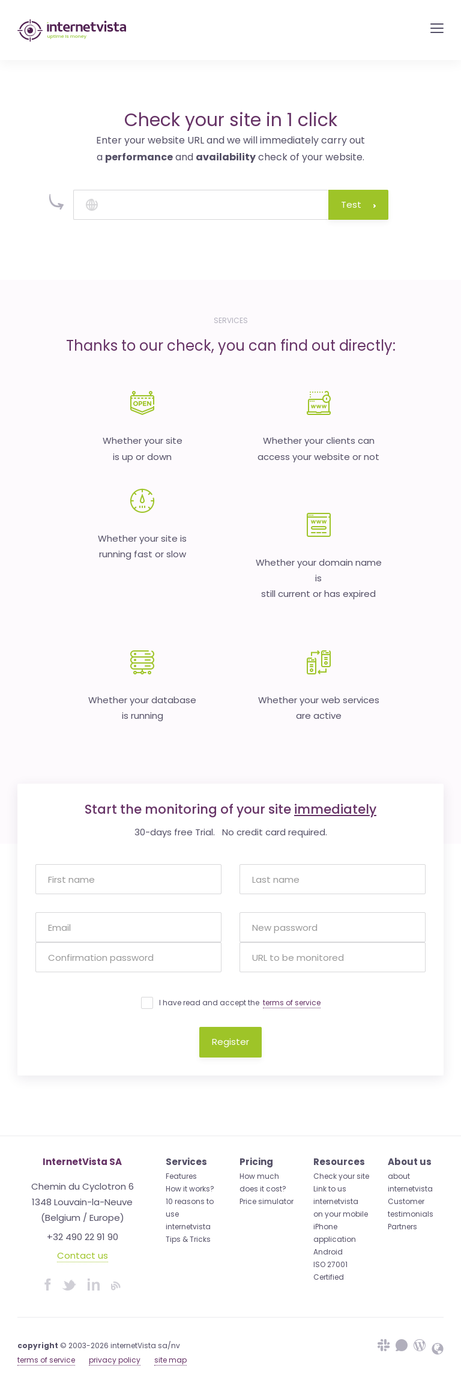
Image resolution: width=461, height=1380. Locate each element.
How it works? (190, 1189)
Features (181, 1176)
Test (358, 204)
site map (170, 1360)
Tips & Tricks (188, 1239)
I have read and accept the (240, 1002)
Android (328, 1252)
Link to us (329, 1189)
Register (230, 1041)
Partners (402, 1226)
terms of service (292, 1002)
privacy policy (114, 1360)
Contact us (82, 1255)
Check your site (341, 1176)
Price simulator (267, 1201)
